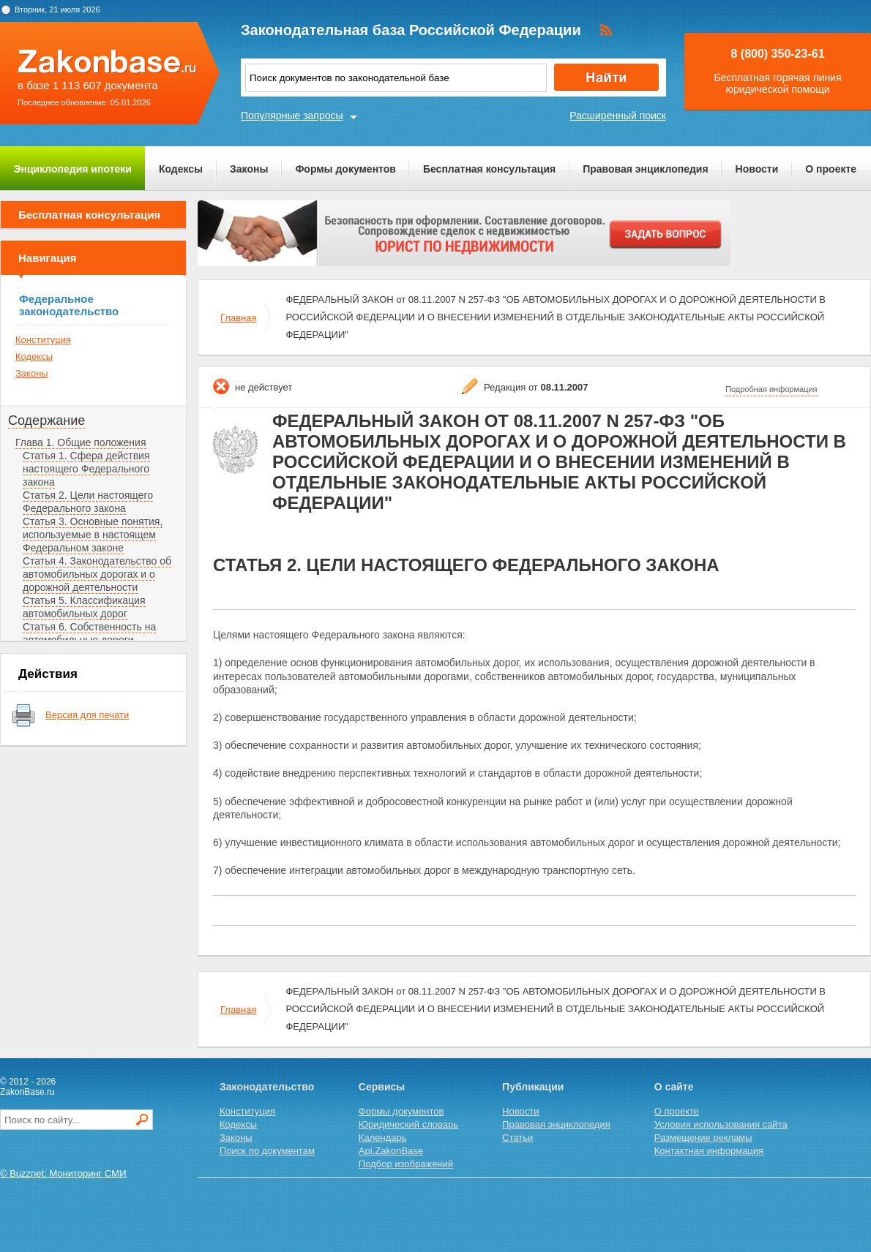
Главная (238, 317)
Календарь (383, 1137)
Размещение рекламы (703, 1137)
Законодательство (267, 1087)
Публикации (533, 1087)
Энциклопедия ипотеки (73, 169)
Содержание (46, 420)
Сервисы (382, 1087)
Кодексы (181, 169)
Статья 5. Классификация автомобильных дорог (84, 607)
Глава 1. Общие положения (80, 442)
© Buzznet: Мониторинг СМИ (63, 1173)
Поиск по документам (267, 1150)
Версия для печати (87, 714)
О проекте (830, 169)
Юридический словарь (408, 1124)
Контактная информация (708, 1150)
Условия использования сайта (721, 1124)
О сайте (674, 1087)
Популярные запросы (292, 115)
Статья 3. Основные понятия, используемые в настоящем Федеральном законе (92, 535)
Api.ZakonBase (391, 1150)
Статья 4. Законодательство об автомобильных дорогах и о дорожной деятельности (97, 574)
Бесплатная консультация (489, 169)
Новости (757, 169)
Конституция (43, 339)
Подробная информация (771, 389)
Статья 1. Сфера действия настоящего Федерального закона (86, 469)
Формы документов (345, 169)
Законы (249, 169)
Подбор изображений (406, 1163)
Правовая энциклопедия (645, 169)
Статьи (517, 1137)
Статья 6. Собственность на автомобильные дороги (89, 633)
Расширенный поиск (617, 115)
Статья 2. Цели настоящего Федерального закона (88, 501)
